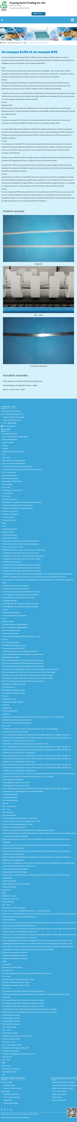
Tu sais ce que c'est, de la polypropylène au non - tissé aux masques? (27, 911)
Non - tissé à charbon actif (12, 1045)
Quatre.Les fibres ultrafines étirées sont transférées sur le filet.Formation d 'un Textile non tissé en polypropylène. (36, 876)
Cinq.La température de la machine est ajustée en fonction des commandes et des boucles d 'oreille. (37, 940)
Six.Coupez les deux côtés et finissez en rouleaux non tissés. (24, 991)
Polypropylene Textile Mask (12, 481)
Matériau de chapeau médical (13, 702)
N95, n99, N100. (8, 443)
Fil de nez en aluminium (38, 366)
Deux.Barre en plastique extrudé (14, 684)
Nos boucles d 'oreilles (10, 1033)
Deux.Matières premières (11, 657)
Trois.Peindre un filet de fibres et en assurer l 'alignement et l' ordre (26, 744)
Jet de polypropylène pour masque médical (18, 505)
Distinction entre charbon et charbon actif (17, 1036)
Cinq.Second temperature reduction (15, 952)
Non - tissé (38, 315)
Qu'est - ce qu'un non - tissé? (14, 390)
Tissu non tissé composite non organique (17, 723)
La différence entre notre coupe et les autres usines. (21, 553)
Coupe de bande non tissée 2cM (14, 648)
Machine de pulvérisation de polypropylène (17, 508)
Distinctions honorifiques (11, 612)
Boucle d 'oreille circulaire (11, 630)
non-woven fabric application (64, 1078)
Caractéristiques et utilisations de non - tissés (20, 385)
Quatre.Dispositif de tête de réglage (15, 869)
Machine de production (11, 478)
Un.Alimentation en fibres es (12, 562)
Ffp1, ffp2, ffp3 (8, 970)
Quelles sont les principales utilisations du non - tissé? (21, 636)
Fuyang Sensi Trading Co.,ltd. (11, 411)
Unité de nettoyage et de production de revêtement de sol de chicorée (27, 973)
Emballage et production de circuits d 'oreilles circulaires (22, 502)
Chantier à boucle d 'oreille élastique (15, 624)
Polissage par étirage (10, 601)
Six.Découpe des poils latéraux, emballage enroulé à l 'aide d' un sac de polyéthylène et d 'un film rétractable (36, 995)
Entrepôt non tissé (9, 520)
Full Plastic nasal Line (10, 535)
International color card (11, 899)
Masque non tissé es (10, 499)
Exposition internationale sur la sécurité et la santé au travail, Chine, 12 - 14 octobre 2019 (33, 717)
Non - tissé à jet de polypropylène (14, 463)
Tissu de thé (7, 964)
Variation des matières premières (14, 827)
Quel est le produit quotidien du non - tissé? (18, 824)
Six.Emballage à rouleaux (11, 1015)
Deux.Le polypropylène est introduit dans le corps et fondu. (23, 654)
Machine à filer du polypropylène (14, 460)
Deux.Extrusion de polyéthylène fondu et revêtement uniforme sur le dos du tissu (31, 669)
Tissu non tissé (8, 493)
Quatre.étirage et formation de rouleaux (16, 884)
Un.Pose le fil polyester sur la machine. (16, 586)
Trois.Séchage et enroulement (13, 779)
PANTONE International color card (14, 645)
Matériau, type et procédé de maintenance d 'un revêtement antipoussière (28, 830)
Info (4, 454)
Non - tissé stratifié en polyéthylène (15, 437)
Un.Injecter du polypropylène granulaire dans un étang (22, 559)
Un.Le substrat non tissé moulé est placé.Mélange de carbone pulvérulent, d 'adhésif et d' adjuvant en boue (38, 581)
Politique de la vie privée (11, 1069)
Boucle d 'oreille (8, 532)
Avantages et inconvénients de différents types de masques (23, 556)
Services (6, 803)
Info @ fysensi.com (10, 426)
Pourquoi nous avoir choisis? (12, 967)
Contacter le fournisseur (38, 14)
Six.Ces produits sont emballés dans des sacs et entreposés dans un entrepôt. (30, 1009)
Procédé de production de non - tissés (16, 982)
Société (5, 448)
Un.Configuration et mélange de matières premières (20, 595)
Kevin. (5, 523)
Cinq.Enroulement (9, 920)
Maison (4, 42)
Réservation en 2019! (10, 538)
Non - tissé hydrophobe (11, 642)
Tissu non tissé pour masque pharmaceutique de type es (22, 469)
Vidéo (4, 961)
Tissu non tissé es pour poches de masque (17, 466)
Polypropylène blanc (10, 475)
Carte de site (7, 1057)
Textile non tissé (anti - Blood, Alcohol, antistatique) (20, 544)
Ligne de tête (7, 708)
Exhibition (6, 705)
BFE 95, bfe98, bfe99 (10, 440)
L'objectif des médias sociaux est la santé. (17, 720)
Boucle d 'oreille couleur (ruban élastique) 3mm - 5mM (21, 821)
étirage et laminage (9, 881)
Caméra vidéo (7, 484)
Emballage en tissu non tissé (12, 490)
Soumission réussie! (9, 1072)
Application (6, 890)
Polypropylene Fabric (10, 434)
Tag (4, 1075)
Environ (5, 639)
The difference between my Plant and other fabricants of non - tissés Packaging (30, 729)
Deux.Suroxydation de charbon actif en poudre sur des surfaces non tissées (29, 672)
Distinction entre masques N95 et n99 (16, 1048)
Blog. (25, 42)
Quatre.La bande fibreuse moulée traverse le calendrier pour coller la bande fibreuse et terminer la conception (36, 840)
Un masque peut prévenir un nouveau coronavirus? (20, 651)
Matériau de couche (9, 896)
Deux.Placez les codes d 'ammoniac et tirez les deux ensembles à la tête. (28, 675)
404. (4, 1063)
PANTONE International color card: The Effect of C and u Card (24, 550)
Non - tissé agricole (9, 1027)
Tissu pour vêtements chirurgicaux (15, 615)
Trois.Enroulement (9, 687)
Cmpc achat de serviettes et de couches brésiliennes (22, 381)
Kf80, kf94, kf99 (8, 902)
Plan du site (5, 1117)
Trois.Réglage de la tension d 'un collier (16, 782)
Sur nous (6, 696)
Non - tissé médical (9, 472)
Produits (5, 609)
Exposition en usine (9, 699)
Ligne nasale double (9, 815)
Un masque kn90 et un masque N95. (38, 42)
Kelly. (4, 526)
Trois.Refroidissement (10, 794)
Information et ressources (14, 42)
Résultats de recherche (11, 1051)
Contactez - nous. (8, 407)
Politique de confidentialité (19, 1117)
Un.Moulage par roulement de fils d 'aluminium (19, 598)
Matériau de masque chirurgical (13, 451)
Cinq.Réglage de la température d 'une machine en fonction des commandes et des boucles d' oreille (37, 943)
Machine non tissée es (10, 511)
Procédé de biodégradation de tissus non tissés (19, 1054)
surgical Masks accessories (13, 1078)
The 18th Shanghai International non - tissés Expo (20, 818)
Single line (38, 264)
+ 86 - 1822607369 (10, 423)
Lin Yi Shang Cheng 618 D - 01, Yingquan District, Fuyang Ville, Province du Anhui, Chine (14, 417)
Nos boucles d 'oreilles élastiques (14, 908)
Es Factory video (8, 517)
